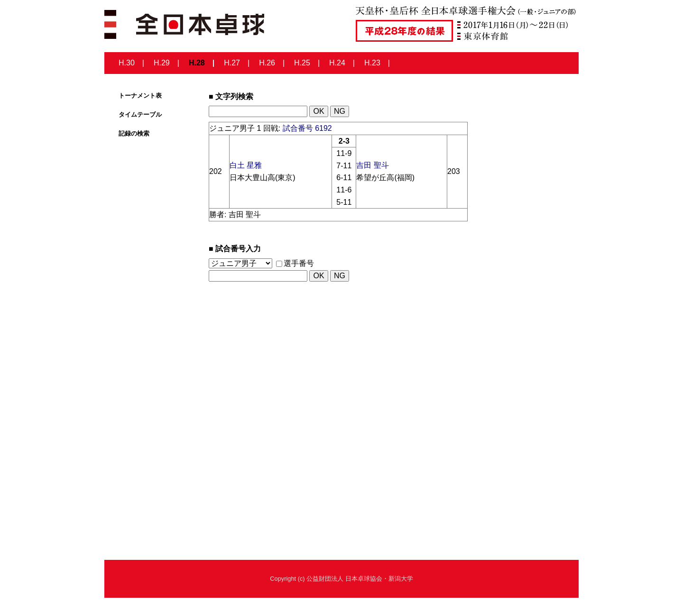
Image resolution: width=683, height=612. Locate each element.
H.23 (372, 63)
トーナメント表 (140, 95)
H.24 (337, 63)
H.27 (232, 63)
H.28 (197, 63)
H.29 (162, 63)
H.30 (127, 63)
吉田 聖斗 (372, 165)
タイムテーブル (140, 114)
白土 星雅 (246, 165)
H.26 (267, 63)
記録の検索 (134, 133)
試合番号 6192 (307, 128)
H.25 (302, 63)
